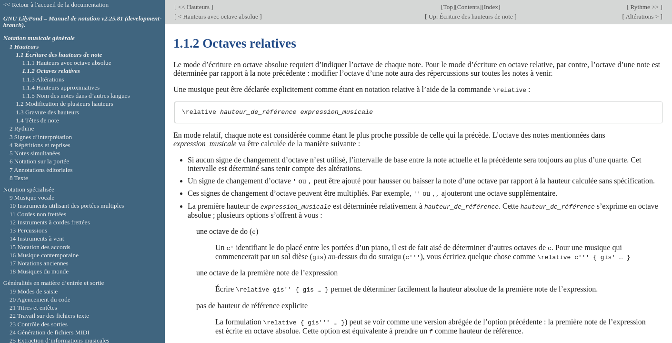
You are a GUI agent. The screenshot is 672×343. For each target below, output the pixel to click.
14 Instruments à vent (37, 238)
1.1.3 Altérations (43, 79)
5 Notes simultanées (35, 153)
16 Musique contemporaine (44, 255)
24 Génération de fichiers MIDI (50, 332)
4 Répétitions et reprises (40, 145)
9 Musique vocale (32, 197)
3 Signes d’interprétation (41, 137)
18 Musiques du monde (39, 271)
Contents (468, 6)
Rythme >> (644, 6)
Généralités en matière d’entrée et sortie (53, 282)
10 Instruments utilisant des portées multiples (67, 205)
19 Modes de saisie (34, 291)
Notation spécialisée (28, 189)
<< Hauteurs (193, 6)
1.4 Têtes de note (37, 120)
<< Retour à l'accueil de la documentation (56, 4)
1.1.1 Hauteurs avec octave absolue (66, 62)
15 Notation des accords (40, 247)
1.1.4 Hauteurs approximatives (61, 87)
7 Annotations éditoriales (41, 169)
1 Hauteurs (24, 46)
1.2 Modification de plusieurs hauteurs (64, 103)
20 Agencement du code (40, 299)
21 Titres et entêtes (33, 307)
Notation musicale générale (39, 37)
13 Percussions (28, 230)
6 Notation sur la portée (39, 161)
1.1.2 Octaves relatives (51, 70)
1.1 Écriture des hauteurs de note (59, 54)
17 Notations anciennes (39, 263)
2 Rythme (22, 128)
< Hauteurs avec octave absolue (218, 16)
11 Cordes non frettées (38, 214)
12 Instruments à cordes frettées (50, 222)
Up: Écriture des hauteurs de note (470, 16)
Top (447, 6)
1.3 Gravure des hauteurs (47, 112)
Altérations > (642, 16)
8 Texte (19, 178)
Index (491, 6)
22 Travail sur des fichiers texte (49, 315)
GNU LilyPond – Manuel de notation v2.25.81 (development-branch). (82, 22)
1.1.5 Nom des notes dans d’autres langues (76, 95)
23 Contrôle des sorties (39, 324)
